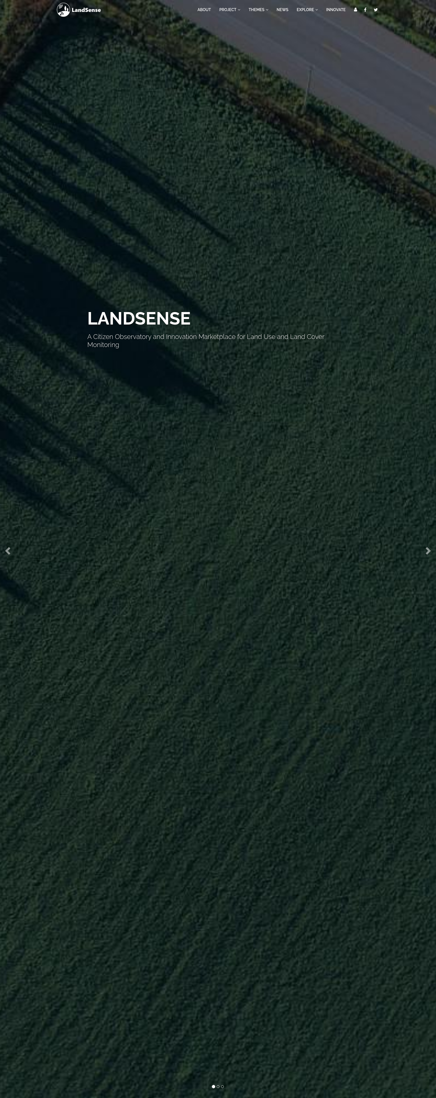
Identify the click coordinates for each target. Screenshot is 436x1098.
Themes (258, 9)
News (282, 9)
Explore (307, 9)
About (204, 9)
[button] (7, 549)
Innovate (336, 9)
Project (229, 9)
